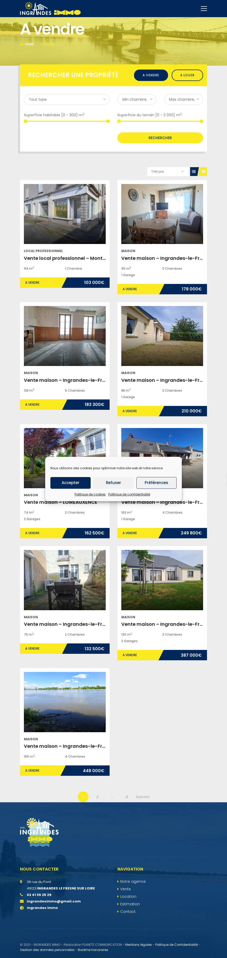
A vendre (151, 98)
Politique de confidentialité (129, 494)
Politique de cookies (90, 494)
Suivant (143, 820)
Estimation (130, 927)
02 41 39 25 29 (39, 918)
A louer (187, 98)
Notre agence (133, 904)
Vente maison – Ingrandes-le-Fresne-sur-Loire (81, 403)
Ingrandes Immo (39, 931)
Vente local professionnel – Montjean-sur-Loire (81, 281)
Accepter (70, 482)
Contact (128, 934)
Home (29, 67)
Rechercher (160, 161)
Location (128, 919)
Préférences (156, 482)
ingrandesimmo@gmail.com (54, 924)
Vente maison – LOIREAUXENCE (60, 525)
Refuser (113, 482)
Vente (125, 912)
